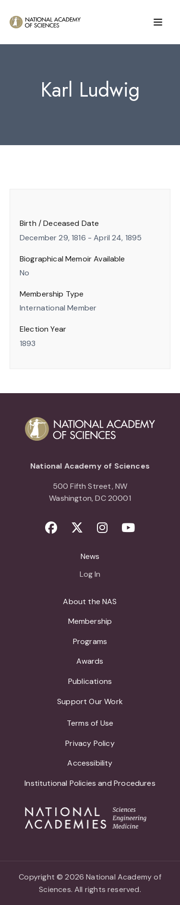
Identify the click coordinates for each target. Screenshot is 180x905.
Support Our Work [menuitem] (90, 701)
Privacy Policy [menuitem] (90, 743)
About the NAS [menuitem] (90, 601)
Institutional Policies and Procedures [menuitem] (90, 783)
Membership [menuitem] (90, 621)
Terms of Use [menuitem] (90, 723)
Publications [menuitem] (90, 681)
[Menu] (157, 22)
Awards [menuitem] (89, 661)
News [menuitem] (90, 556)
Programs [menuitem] (90, 641)
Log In (90, 574)
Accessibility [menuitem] (89, 763)
